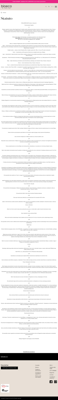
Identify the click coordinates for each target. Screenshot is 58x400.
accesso (51, 374)
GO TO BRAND (53, 370)
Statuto (37, 367)
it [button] (52, 6)
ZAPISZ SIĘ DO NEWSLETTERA (9, 367)
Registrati (52, 372)
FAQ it (51, 365)
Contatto (37, 365)
